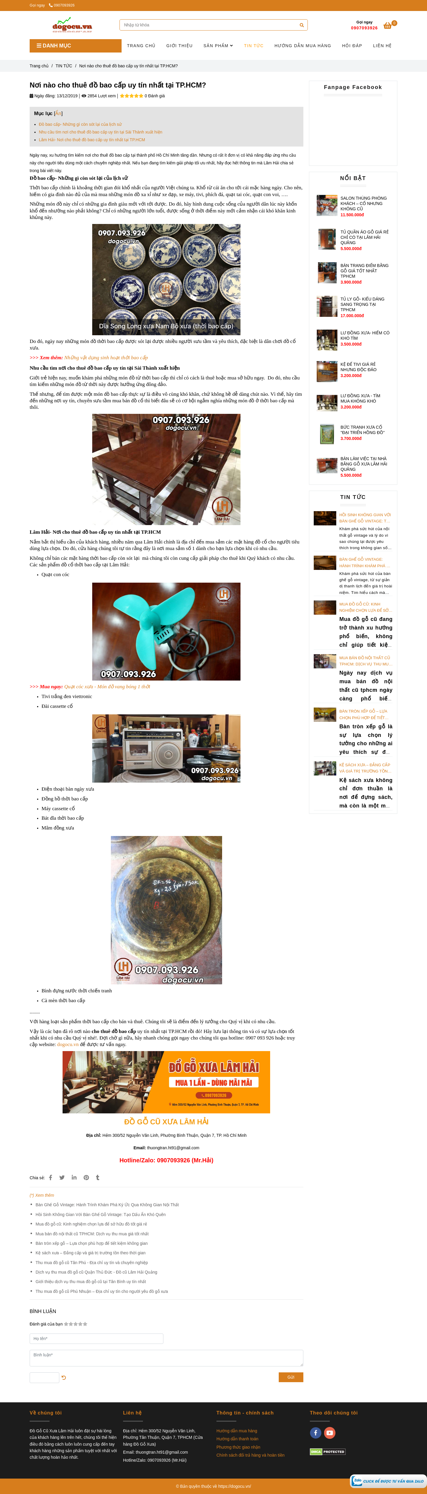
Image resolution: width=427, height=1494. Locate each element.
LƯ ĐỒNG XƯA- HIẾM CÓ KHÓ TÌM (364, 335)
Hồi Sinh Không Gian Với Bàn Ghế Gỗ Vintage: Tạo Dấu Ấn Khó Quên (101, 1214)
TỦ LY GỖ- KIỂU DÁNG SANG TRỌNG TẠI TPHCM (362, 304)
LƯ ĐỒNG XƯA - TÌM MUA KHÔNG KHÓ (360, 398)
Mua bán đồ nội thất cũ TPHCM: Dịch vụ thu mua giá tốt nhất (92, 1233)
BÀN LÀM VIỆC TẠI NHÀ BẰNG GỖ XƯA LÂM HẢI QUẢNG (363, 464)
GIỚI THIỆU (179, 45)
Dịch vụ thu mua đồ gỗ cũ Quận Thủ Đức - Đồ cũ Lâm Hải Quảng (96, 1272)
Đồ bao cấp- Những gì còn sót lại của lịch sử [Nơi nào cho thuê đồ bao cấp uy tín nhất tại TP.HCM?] (80, 124)
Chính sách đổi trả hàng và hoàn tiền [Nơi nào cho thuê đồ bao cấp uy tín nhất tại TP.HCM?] (250, 1455)
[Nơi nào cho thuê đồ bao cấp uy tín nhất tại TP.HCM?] (388, 1481)
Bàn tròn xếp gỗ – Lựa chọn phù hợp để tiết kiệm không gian (92, 1243)
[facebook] (315, 1433)
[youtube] (330, 1433)
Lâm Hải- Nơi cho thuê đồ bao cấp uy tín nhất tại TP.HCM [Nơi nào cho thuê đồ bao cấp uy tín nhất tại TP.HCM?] (92, 139)
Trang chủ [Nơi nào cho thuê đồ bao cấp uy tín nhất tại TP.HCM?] (39, 65)
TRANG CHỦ (141, 45)
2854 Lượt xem (99, 95)
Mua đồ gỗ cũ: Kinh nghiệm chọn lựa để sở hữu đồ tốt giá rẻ (91, 1224)
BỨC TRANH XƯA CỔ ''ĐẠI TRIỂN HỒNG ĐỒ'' (362, 430)
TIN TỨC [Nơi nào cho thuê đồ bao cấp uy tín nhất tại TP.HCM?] (64, 65)
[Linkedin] (74, 1178)
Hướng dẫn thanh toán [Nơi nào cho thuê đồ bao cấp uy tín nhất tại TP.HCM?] (237, 1438)
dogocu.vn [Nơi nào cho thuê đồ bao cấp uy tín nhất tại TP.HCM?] (68, 1044)
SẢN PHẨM (218, 45)
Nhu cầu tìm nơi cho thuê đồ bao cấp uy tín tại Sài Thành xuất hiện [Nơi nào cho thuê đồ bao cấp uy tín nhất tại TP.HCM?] (100, 132)
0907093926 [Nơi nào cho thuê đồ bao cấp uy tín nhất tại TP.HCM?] (62, 5)
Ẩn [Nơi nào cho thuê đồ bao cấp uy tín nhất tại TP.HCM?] (58, 113)
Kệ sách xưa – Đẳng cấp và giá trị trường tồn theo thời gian (91, 1252)
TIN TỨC (254, 45)
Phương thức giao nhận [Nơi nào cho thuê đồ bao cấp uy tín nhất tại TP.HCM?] (238, 1447)
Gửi (291, 1377)
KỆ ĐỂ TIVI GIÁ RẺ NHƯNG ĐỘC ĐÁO (358, 367)
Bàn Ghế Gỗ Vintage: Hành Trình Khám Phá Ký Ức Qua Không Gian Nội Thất (107, 1204)
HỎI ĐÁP (352, 45)
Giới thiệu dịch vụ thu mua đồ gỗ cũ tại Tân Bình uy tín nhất (91, 1281)
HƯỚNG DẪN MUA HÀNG (303, 45)
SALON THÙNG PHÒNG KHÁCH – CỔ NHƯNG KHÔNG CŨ (363, 203)
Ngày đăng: (43, 95)
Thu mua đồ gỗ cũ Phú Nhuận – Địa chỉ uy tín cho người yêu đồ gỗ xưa (102, 1291)
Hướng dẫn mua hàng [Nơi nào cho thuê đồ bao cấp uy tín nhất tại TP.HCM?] (236, 1430)
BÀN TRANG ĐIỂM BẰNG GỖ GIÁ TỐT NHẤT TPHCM (364, 271)
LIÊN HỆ (382, 45)
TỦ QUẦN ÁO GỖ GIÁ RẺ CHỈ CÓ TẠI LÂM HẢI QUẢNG (364, 237)
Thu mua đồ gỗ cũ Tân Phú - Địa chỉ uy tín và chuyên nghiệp (92, 1262)
